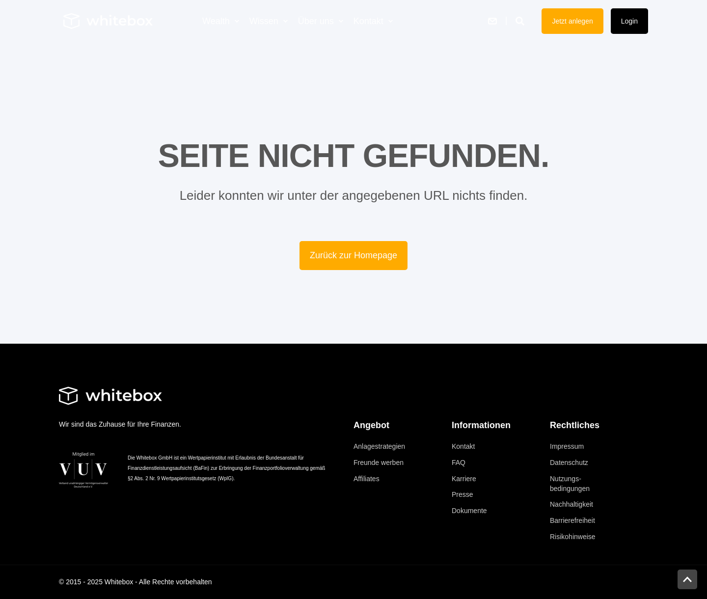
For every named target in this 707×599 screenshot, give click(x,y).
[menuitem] (237, 21)
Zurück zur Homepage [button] (353, 255)
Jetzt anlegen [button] (572, 21)
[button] (687, 579)
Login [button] (629, 21)
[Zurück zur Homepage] (108, 21)
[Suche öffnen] (521, 20)
